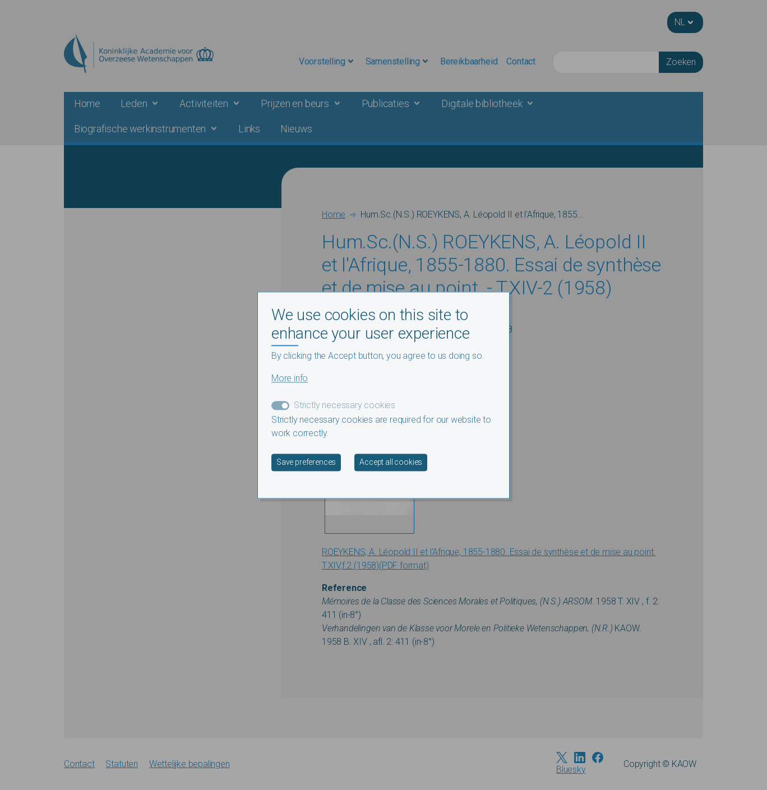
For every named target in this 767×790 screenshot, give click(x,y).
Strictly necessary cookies (344, 405)
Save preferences (306, 462)
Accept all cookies (390, 462)
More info (289, 378)
